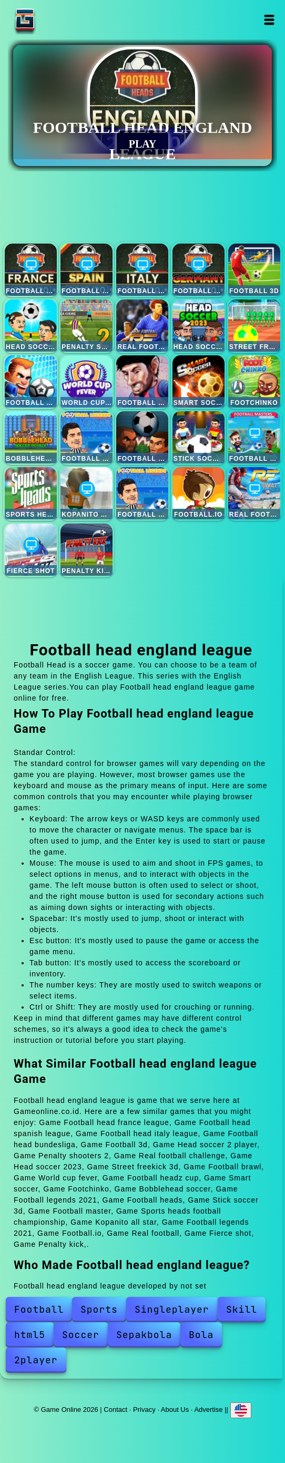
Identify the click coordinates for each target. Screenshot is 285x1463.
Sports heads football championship (31, 493)
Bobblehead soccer (31, 437)
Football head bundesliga (198, 270)
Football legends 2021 (86, 437)
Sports (99, 1309)
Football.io (198, 493)
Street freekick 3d (254, 325)
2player (36, 1360)
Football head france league (31, 270)
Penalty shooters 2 (86, 325)
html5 (29, 1335)
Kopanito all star (86, 493)
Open (269, 19)
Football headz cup (142, 381)
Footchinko (254, 381)
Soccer (80, 1335)
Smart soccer (198, 381)
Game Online (58, 20)
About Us (175, 1409)
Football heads (142, 437)
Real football (254, 493)
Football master (254, 437)
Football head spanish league (86, 270)
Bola (201, 1335)
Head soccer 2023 (198, 325)
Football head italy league (142, 270)
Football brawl (31, 381)
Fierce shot (31, 550)
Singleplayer (172, 1309)
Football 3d (254, 270)
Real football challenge (142, 325)
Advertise (208, 1409)
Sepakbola (144, 1335)
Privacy (144, 1409)
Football (39, 1309)
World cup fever (86, 381)
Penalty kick (86, 550)
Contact (115, 1409)
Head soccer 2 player (31, 325)
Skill (241, 1309)
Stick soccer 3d (198, 437)
